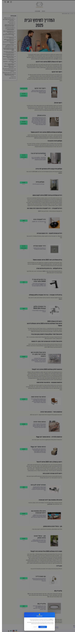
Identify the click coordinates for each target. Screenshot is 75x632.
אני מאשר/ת (41, 626)
